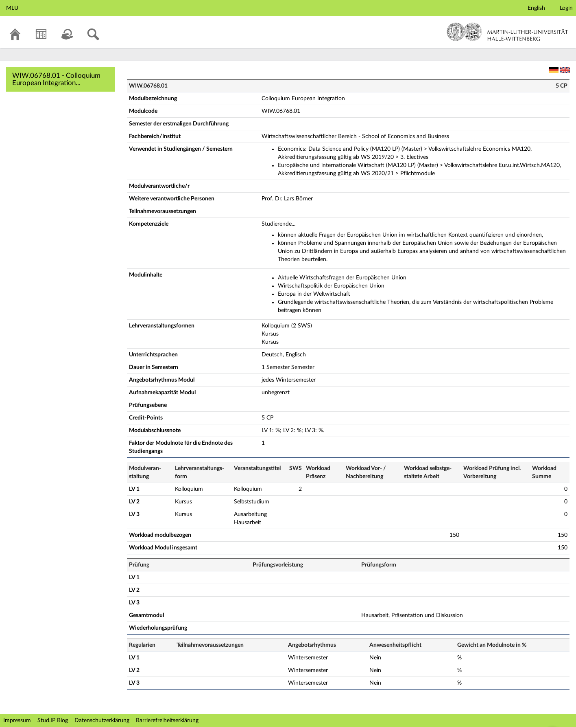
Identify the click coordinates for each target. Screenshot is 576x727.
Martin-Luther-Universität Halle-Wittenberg (507, 32)
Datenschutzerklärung (101, 720)
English (536, 8)
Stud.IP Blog (52, 720)
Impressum (17, 720)
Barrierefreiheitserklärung (167, 720)
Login (566, 8)
